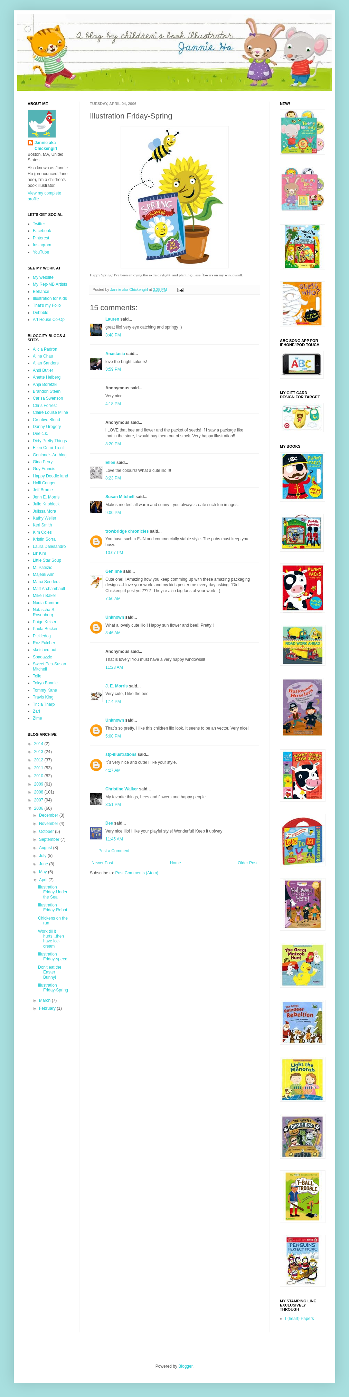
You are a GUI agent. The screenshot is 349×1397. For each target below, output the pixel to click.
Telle (37, 676)
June (44, 864)
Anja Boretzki (45, 384)
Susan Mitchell (119, 496)
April (43, 879)
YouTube (41, 252)
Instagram (42, 245)
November (49, 823)
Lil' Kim (39, 553)
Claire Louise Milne (50, 412)
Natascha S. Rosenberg (44, 612)
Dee (109, 823)
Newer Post (102, 863)
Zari (36, 711)
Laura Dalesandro (49, 546)
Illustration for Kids (50, 298)
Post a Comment (113, 850)
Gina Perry (43, 461)
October (47, 831)
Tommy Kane (45, 690)
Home (175, 863)
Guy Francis (44, 468)
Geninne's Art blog (50, 455)
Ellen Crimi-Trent (48, 447)
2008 (39, 792)
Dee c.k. (40, 433)
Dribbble (40, 312)
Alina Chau (43, 356)
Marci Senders (46, 581)
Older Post (247, 863)
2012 (39, 760)
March (45, 1000)
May (43, 871)
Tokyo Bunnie (45, 683)
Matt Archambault (49, 588)
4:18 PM (113, 403)
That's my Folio (47, 305)
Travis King (43, 697)
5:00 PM (113, 736)
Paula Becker (45, 628)
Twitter (39, 223)
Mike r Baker (44, 595)
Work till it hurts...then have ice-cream (51, 939)
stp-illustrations (120, 754)
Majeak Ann (44, 574)
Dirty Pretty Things (50, 440)
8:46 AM (113, 632)
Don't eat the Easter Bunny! (50, 972)
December (49, 815)
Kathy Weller (44, 518)
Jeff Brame (43, 489)
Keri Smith (42, 525)
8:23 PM (113, 478)
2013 (39, 751)
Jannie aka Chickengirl (46, 145)
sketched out (44, 649)
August (46, 847)
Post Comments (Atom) (136, 873)
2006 (39, 808)
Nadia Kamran (46, 602)
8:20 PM (113, 443)
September (49, 839)
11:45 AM (114, 839)
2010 (39, 775)
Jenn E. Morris (46, 497)
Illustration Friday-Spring (53, 987)
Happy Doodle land (50, 476)
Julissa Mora (44, 511)
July (43, 855)
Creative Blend (46, 419)
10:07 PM (114, 552)
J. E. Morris (116, 686)
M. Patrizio (43, 567)
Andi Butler (43, 370)
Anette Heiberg (46, 377)
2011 (39, 768)
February (48, 1008)
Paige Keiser (44, 621)
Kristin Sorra (44, 539)
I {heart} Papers (299, 1318)
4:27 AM (113, 770)
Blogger (185, 1366)
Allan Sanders (46, 363)
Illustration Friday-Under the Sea (52, 892)
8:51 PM (113, 804)
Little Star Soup (47, 560)
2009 (39, 784)
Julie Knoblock (46, 504)
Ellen (110, 462)
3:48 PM (113, 335)
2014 (39, 743)
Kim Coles (42, 532)
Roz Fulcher (44, 642)
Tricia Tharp (44, 704)
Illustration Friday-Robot (52, 907)
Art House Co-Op (49, 319)
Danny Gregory (47, 426)
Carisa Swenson (48, 398)
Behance (41, 291)
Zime (37, 718)
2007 (39, 800)
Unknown (114, 617)
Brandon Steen (46, 391)
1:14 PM (113, 701)
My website (43, 277)
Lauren (112, 319)
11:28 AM (114, 667)
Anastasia (115, 353)
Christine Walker (121, 789)
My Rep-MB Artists (50, 284)
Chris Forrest (45, 405)
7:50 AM (113, 598)
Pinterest (41, 238)
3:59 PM (113, 369)
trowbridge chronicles (127, 531)
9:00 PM (113, 512)
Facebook (42, 230)
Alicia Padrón (45, 349)
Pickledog (42, 636)
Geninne (113, 571)
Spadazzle (42, 657)
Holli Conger (44, 483)
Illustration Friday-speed (52, 956)
